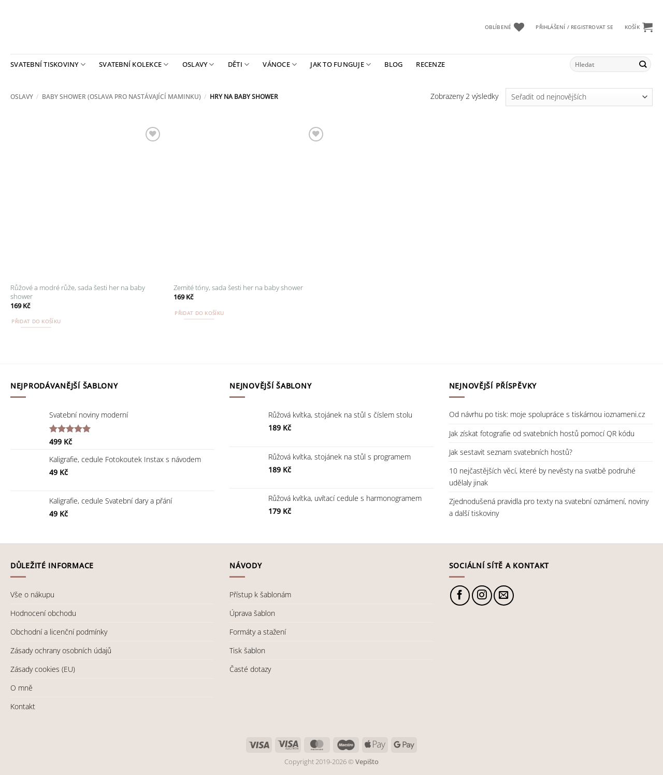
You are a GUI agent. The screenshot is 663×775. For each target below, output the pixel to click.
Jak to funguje (340, 64)
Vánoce (280, 64)
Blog (393, 64)
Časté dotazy (250, 669)
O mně (21, 688)
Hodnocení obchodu (43, 613)
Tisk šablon (247, 650)
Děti (239, 64)
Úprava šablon (252, 613)
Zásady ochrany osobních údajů (60, 650)
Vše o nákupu (32, 594)
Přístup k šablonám (260, 594)
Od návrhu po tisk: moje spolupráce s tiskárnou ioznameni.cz (547, 414)
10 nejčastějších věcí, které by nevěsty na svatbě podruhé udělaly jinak (542, 476)
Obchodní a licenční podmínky (58, 632)
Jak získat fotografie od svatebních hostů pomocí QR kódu (542, 433)
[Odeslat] (643, 64)
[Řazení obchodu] (579, 97)
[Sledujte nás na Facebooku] (460, 595)
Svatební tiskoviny (47, 64)
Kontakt (22, 706)
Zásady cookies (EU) (42, 669)
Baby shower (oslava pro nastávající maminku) (121, 97)
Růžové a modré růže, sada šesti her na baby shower (77, 292)
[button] (574, 27)
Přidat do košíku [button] (36, 321)
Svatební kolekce (134, 64)
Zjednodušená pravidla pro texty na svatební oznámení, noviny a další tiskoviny (548, 507)
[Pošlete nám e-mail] (504, 595)
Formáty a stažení (257, 632)
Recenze (430, 64)
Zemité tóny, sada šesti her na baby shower (238, 287)
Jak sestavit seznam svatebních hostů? (510, 452)
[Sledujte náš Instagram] (482, 595)
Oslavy (198, 64)
